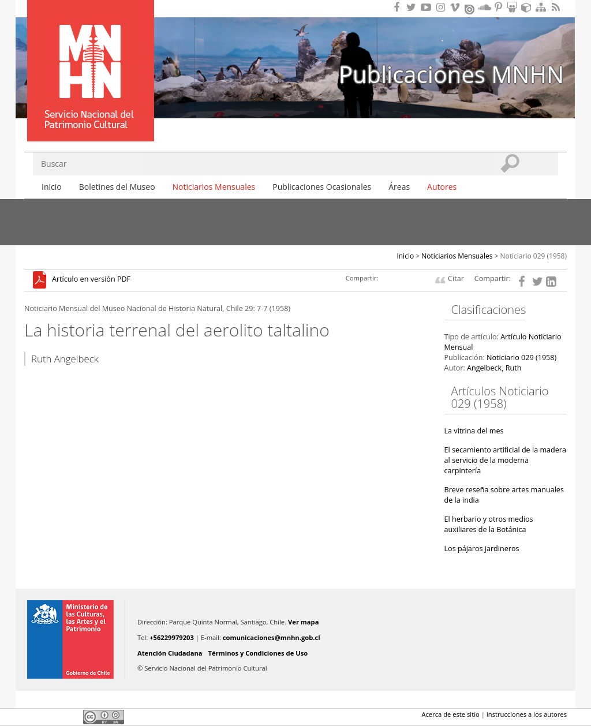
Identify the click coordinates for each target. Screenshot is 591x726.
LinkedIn (70, 717)
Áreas (399, 186)
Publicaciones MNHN (451, 74)
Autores (442, 186)
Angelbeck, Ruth (494, 368)
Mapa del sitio (542, 7)
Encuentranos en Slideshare (514, 7)
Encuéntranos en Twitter (413, 7)
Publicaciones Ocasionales (321, 186)
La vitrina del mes (474, 431)
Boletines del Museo (117, 186)
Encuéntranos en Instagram (442, 7)
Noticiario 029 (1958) (533, 256)
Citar (456, 278)
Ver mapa (303, 622)
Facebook (31, 717)
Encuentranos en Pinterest (499, 7)
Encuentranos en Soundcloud (485, 7)
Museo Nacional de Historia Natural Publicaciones (90, 53)
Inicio (52, 186)
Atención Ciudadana (170, 653)
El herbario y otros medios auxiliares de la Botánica (488, 524)
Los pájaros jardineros (481, 548)
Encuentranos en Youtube (428, 7)
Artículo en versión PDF (91, 280)
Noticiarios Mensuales (214, 186)
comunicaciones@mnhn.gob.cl (271, 637)
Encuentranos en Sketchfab (528, 7)
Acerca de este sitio (450, 714)
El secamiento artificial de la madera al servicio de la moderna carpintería (505, 460)
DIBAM (89, 120)
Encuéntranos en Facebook (399, 7)
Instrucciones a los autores (527, 714)
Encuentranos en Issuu (470, 8)
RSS (557, 7)
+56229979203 (171, 637)
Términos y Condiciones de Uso (258, 653)
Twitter (51, 717)
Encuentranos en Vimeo (456, 7)
